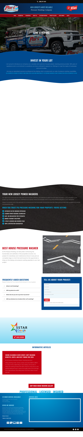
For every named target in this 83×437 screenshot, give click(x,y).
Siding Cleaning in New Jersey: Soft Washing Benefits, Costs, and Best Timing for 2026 (20, 341)
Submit (47, 285)
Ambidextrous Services (30, 414)
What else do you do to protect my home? (17, 280)
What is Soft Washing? (12, 271)
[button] (21, 271)
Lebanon (17, 392)
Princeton (22, 396)
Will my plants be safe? (12, 275)
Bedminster (8, 395)
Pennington (12, 397)
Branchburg (13, 395)
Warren (11, 398)
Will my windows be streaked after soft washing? (20, 284)
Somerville (21, 395)
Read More (8, 360)
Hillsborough (12, 396)
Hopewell (8, 397)
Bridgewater (17, 395)
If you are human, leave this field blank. (53, 287)
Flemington (9, 393)
